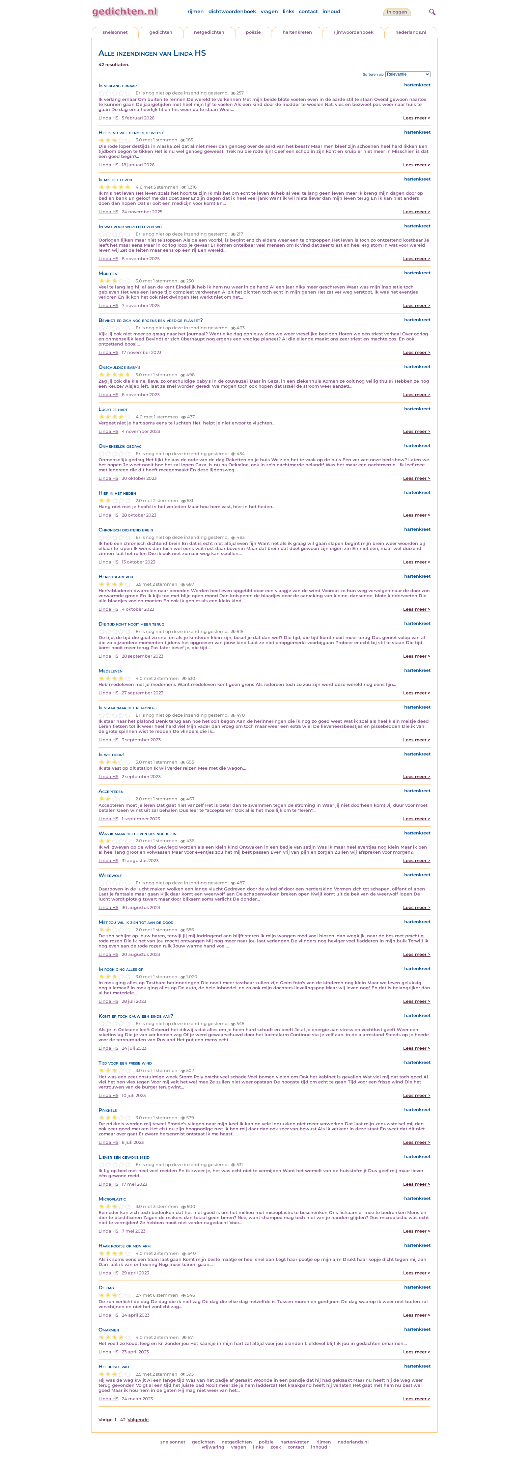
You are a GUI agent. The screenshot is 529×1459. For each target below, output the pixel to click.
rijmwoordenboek (353, 32)
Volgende (138, 1419)
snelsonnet (115, 32)
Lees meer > (416, 117)
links (288, 11)
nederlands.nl (410, 32)
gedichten (160, 32)
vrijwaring (213, 1447)
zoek (276, 1447)
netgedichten (209, 32)
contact (308, 11)
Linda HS (108, 117)
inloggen (397, 12)
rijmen (196, 11)
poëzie (253, 32)
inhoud (331, 11)
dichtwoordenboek (232, 11)
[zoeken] (431, 11)
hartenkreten (297, 32)
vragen (269, 11)
